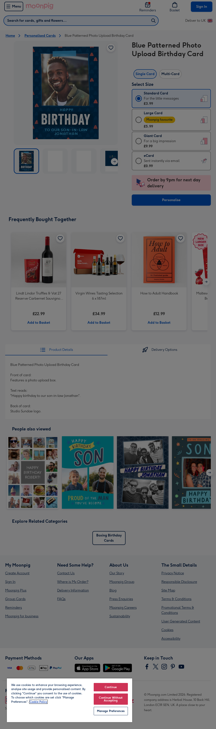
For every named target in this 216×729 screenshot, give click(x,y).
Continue (111, 687)
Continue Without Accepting (111, 699)
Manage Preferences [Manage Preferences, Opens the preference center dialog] (111, 711)
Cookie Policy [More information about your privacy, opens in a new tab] (38, 701)
